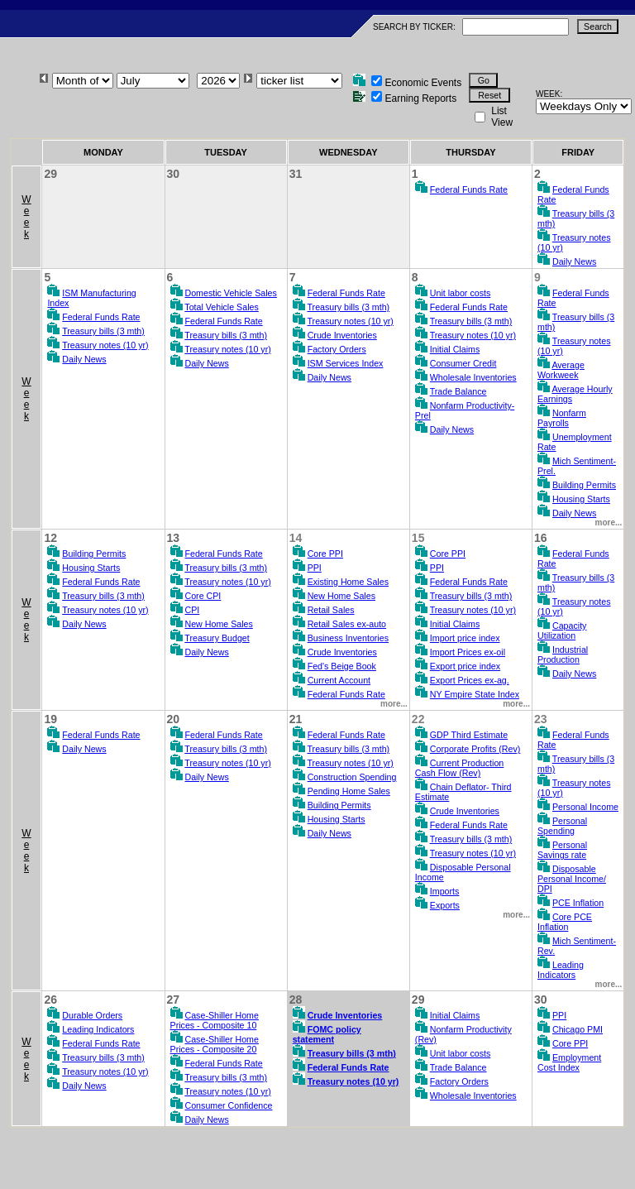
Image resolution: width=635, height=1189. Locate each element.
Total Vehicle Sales (221, 307)
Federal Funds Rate (469, 189)
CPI (192, 610)
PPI (315, 568)
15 (418, 537)
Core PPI (325, 554)
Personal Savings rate (562, 850)
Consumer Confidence (229, 1105)
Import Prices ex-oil (467, 652)
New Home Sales (219, 624)
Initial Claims (455, 349)
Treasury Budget (216, 638)
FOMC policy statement (327, 1034)
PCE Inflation (578, 903)
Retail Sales (331, 610)
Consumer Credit (463, 363)
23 (540, 719)
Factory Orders (337, 349)
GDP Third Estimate (469, 735)
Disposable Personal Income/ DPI (571, 879)
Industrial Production (562, 654)
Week (26, 217)
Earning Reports (420, 98)
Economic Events (422, 83)
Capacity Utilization (561, 630)
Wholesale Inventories (473, 377)
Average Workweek (561, 370)
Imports (445, 891)
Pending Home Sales (349, 791)
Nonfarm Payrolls (561, 418)
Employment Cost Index (569, 1062)
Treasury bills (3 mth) (103, 331)
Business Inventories (348, 638)
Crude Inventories (342, 335)
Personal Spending (562, 826)
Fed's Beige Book (342, 666)
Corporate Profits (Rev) (475, 749)
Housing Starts (581, 499)
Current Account (339, 680)
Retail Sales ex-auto (347, 624)
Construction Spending (352, 777)
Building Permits (584, 485)
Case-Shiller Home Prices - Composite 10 (214, 1020)
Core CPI (203, 596)
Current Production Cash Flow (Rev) (459, 768)
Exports (445, 905)
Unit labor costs (460, 293)
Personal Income (585, 807)
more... (609, 522)
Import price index (465, 638)
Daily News (574, 261)
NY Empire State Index (474, 694)
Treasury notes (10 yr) (105, 345)
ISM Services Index (346, 363)
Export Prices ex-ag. (469, 680)
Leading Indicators (560, 970)
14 (296, 537)
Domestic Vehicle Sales (231, 293)
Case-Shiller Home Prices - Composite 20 (214, 1044)
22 (418, 719)
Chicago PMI (577, 1029)
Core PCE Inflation (564, 922)
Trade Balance (458, 391)
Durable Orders (92, 1015)
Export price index (465, 666)
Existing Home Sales (348, 582)
